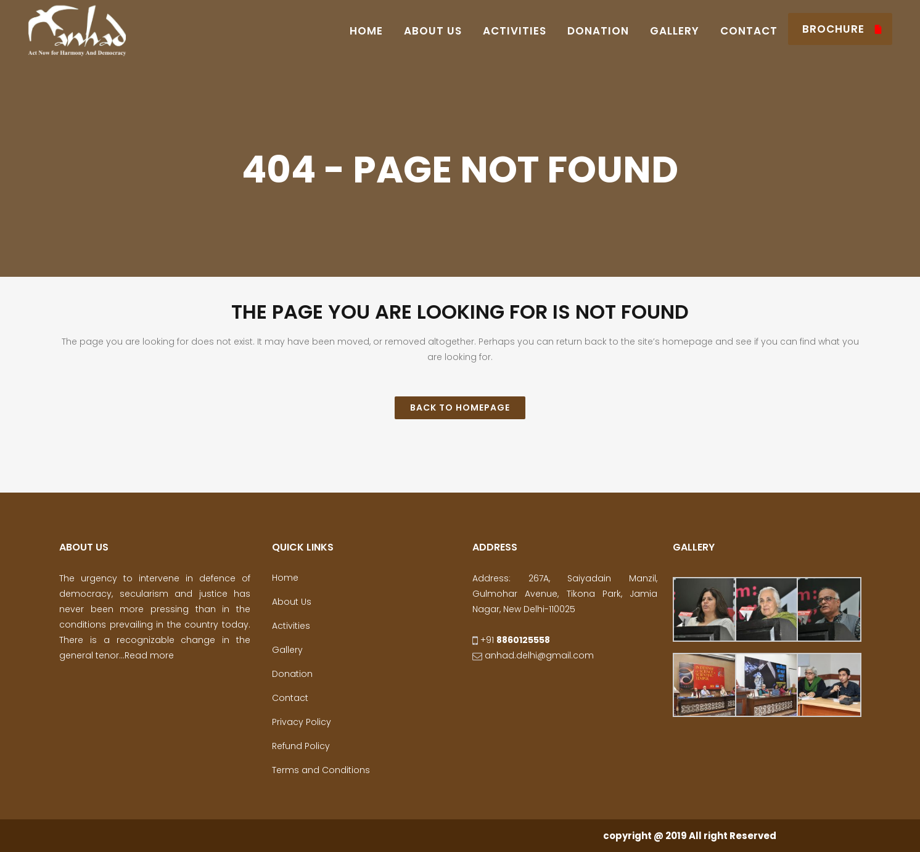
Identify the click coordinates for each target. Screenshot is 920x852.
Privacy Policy (301, 722)
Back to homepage (460, 407)
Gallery (287, 650)
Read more (149, 655)
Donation (292, 674)
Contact (290, 698)
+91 (511, 640)
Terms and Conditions (321, 770)
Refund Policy (301, 746)
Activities (291, 626)
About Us (291, 602)
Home (285, 577)
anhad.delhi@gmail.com (533, 655)
